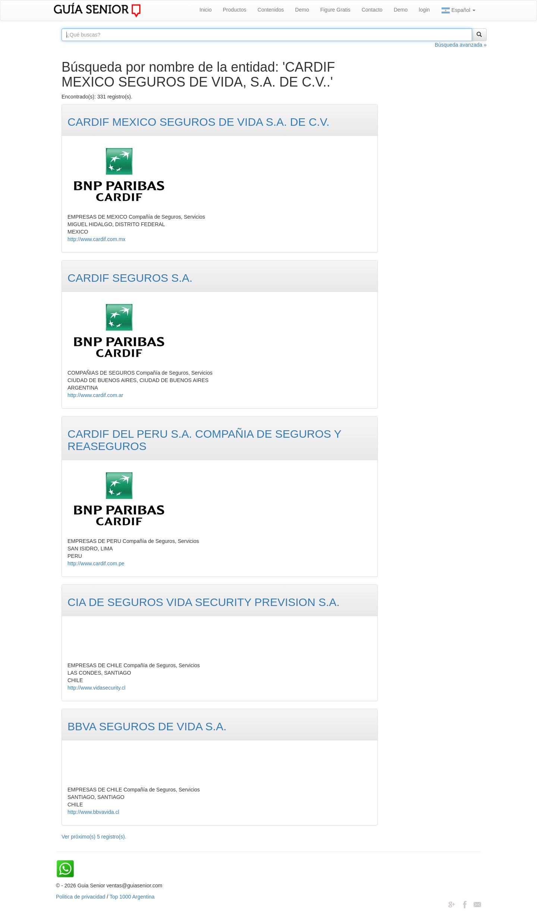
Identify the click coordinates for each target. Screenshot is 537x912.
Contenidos (271, 10)
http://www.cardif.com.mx (96, 239)
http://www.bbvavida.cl (93, 812)
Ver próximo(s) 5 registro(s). (94, 837)
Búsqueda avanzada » (461, 45)
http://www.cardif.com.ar (95, 395)
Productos (234, 10)
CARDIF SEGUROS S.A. (129, 278)
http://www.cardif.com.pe (96, 563)
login (424, 10)
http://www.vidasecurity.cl (96, 688)
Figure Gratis (335, 10)
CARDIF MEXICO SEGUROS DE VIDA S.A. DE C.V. (198, 122)
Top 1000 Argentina (132, 897)
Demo (302, 10)
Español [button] (458, 10)
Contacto (372, 10)
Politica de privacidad (80, 897)
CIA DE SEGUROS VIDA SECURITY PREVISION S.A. (203, 602)
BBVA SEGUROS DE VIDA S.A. (146, 726)
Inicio (206, 10)
